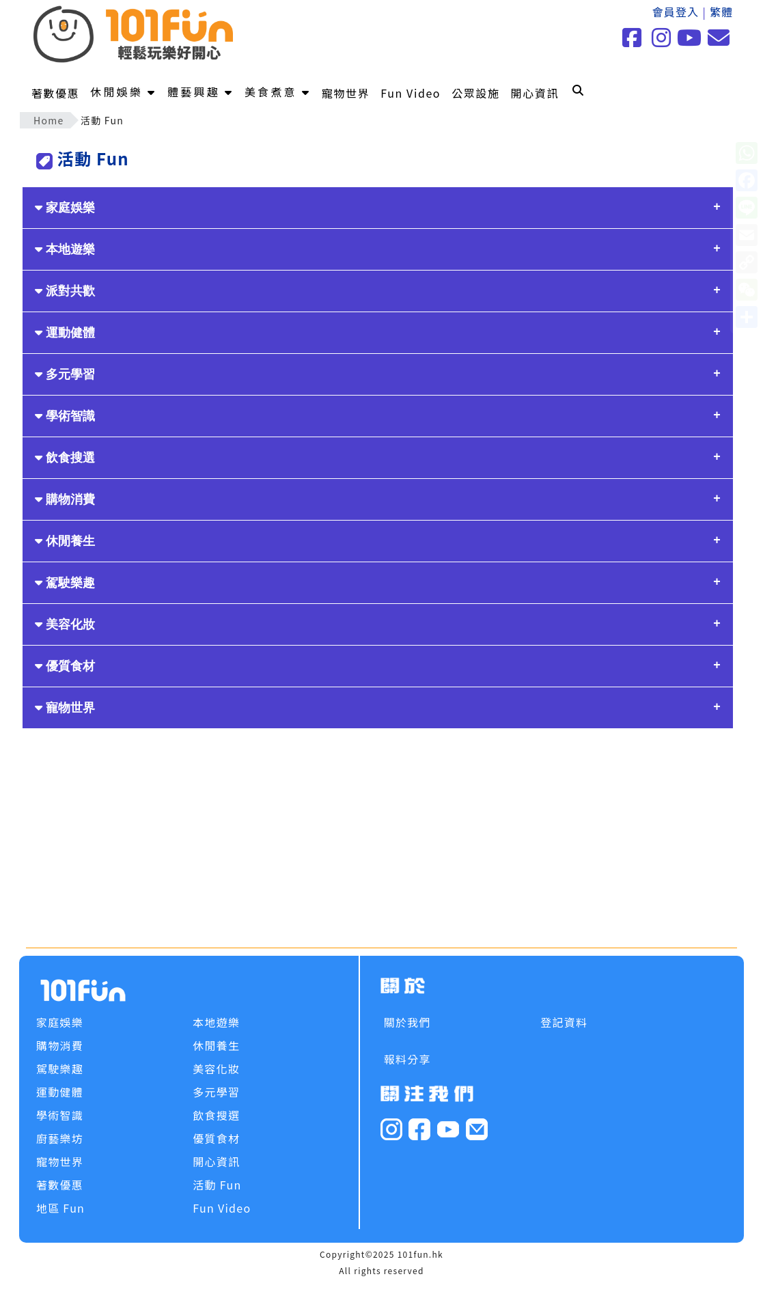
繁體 (722, 11)
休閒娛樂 (123, 91)
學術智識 (65, 416)
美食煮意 (278, 91)
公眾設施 (475, 93)
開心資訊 (535, 93)
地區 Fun (60, 1208)
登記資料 (563, 1022)
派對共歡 (65, 291)
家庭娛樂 (65, 208)
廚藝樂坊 (59, 1138)
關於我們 (407, 1022)
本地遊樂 (65, 249)
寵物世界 (346, 93)
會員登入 (675, 11)
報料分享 (407, 1059)
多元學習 (65, 374)
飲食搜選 (65, 458)
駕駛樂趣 (65, 583)
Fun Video (410, 93)
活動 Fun (217, 1184)
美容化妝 (65, 624)
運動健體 (65, 333)
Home (48, 120)
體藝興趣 (200, 91)
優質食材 (65, 666)
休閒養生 (65, 541)
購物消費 (65, 499)
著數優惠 (55, 93)
